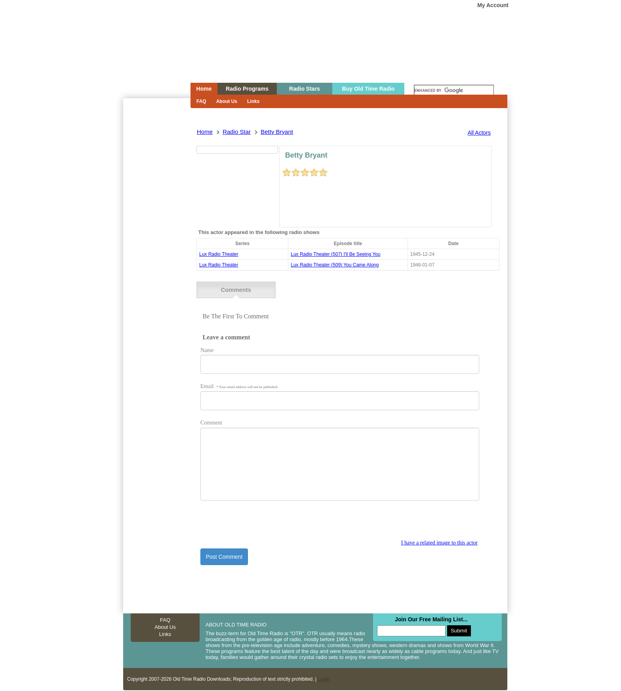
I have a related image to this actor (439, 541)
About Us (226, 101)
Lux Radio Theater (218, 254)
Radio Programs (247, 89)
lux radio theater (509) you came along (335, 265)
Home (151, 56)
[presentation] (260, 523)
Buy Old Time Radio (368, 89)
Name (206, 349)
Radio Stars (304, 89)
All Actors (479, 132)
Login (323, 678)
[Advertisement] (156, 241)
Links (253, 101)
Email (239, 385)
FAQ (201, 101)
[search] (454, 91)
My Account (493, 5)
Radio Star (237, 131)
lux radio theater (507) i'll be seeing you (335, 254)
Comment (211, 421)
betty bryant (277, 131)
